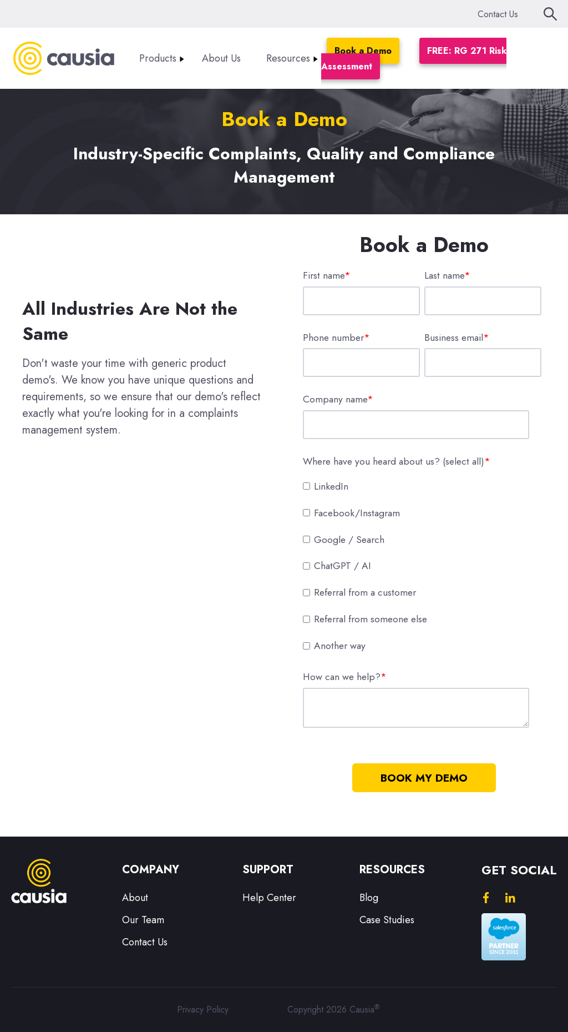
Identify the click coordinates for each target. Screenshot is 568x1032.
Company (150, 870)
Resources (288, 58)
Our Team (143, 920)
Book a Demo (363, 50)
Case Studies (386, 920)
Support (267, 870)
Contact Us (498, 14)
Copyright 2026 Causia (333, 1009)
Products (157, 58)
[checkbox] (422, 565)
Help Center (269, 897)
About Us (221, 58)
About (135, 897)
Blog (368, 897)
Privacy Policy (203, 1009)
